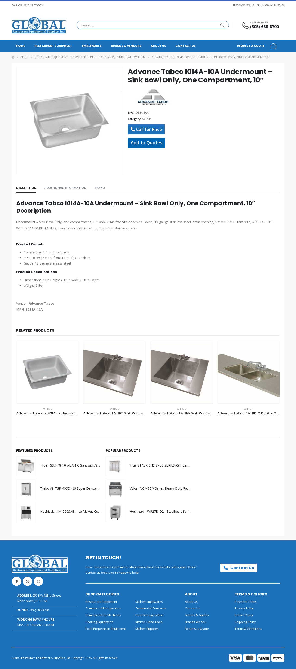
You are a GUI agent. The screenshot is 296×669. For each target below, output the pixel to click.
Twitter (27, 581)
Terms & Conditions (248, 629)
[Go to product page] (47, 372)
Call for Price (146, 129)
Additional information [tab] (65, 188)
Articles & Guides (197, 615)
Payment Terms (246, 602)
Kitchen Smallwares (149, 602)
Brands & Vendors (126, 46)
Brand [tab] (99, 188)
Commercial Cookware (151, 608)
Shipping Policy (245, 622)
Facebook (16, 581)
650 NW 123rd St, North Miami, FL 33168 (260, 5)
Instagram (38, 581)
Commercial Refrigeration (103, 608)
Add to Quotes (146, 142)
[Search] (222, 25)
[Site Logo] (39, 25)
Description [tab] (26, 188)
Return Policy (244, 615)
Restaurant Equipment (54, 46)
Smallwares (92, 46)
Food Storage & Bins (149, 615)
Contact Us (186, 46)
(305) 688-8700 (39, 610)
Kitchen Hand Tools (148, 622)
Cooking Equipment (99, 622)
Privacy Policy (244, 608)
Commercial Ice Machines (103, 615)
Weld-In (146, 119)
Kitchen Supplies (147, 629)
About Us (158, 46)
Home (20, 46)
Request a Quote (251, 46)
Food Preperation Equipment (106, 629)
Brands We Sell (195, 622)
